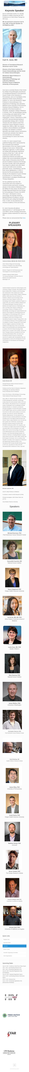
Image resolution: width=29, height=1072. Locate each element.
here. (24, 218)
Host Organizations (7, 955)
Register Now (6, 939)
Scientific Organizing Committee (10, 952)
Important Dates (7, 942)
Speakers (5, 946)
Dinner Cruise (6, 949)
